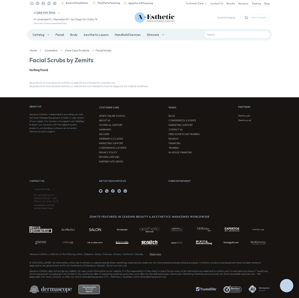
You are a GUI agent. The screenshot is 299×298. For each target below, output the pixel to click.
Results (231, 3)
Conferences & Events (112, 147)
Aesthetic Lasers (96, 35)
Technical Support (111, 125)
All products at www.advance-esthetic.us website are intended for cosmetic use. (72, 82)
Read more (155, 254)
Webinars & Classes (111, 138)
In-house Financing (180, 152)
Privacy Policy (108, 152)
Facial (59, 35)
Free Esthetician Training (184, 134)
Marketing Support (111, 143)
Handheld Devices (128, 35)
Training (256, 3)
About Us (104, 120)
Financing (175, 143)
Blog (267, 3)
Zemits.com (244, 115)
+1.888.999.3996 (44, 13)
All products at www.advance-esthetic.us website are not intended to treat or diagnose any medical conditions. (89, 86)
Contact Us (216, 3)
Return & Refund (109, 157)
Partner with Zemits (111, 161)
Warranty (105, 129)
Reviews (243, 3)
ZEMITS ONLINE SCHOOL (112, 115)
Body (73, 35)
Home (36, 50)
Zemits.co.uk (244, 120)
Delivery (104, 134)
